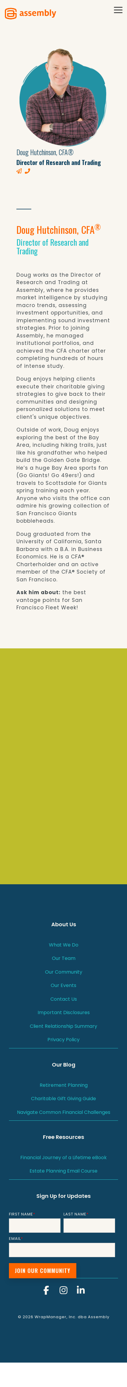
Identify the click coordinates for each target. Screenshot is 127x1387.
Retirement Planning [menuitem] (64, 1085)
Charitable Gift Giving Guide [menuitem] (63, 1098)
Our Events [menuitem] (63, 985)
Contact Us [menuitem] (63, 999)
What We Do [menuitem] (63, 944)
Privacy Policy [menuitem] (63, 1039)
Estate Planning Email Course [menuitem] (63, 1170)
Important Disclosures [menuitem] (64, 1012)
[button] (118, 9)
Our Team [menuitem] (63, 958)
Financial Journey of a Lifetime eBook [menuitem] (63, 1157)
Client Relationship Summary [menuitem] (63, 1026)
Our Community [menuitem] (63, 972)
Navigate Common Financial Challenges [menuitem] (63, 1112)
